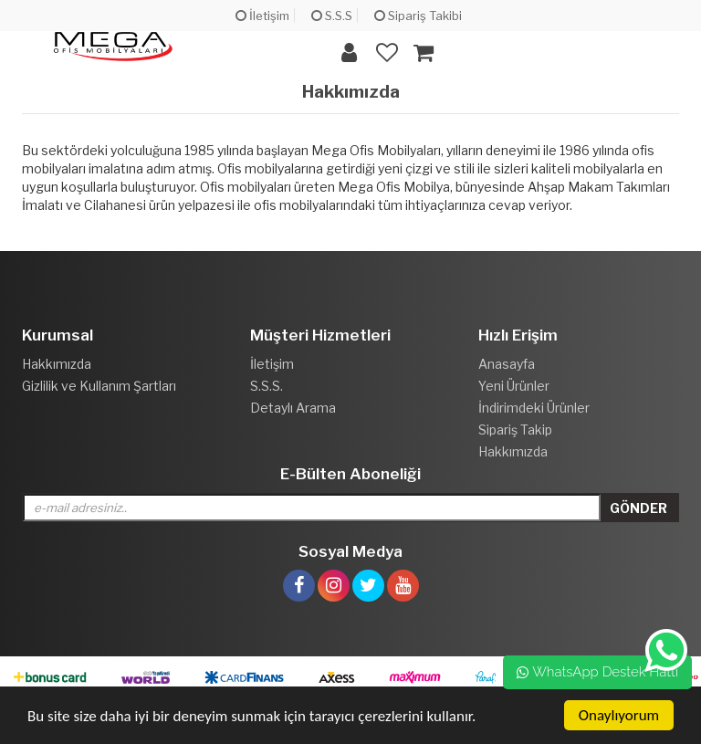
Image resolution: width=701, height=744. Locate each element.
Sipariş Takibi (418, 15)
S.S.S (331, 15)
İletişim (262, 15)
